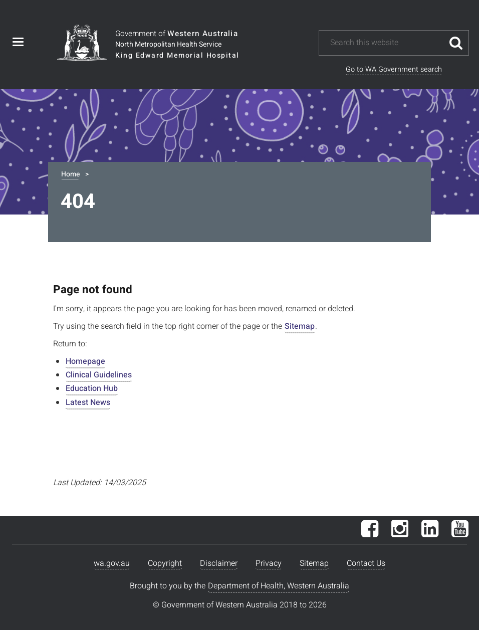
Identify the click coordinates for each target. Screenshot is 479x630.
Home (70, 174)
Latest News (88, 402)
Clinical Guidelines (99, 375)
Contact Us (366, 563)
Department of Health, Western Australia (278, 586)
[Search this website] (386, 43)
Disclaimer (218, 563)
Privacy (269, 563)
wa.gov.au (112, 563)
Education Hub (92, 388)
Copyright (165, 563)
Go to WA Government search (394, 69)
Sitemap (300, 326)
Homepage (85, 361)
